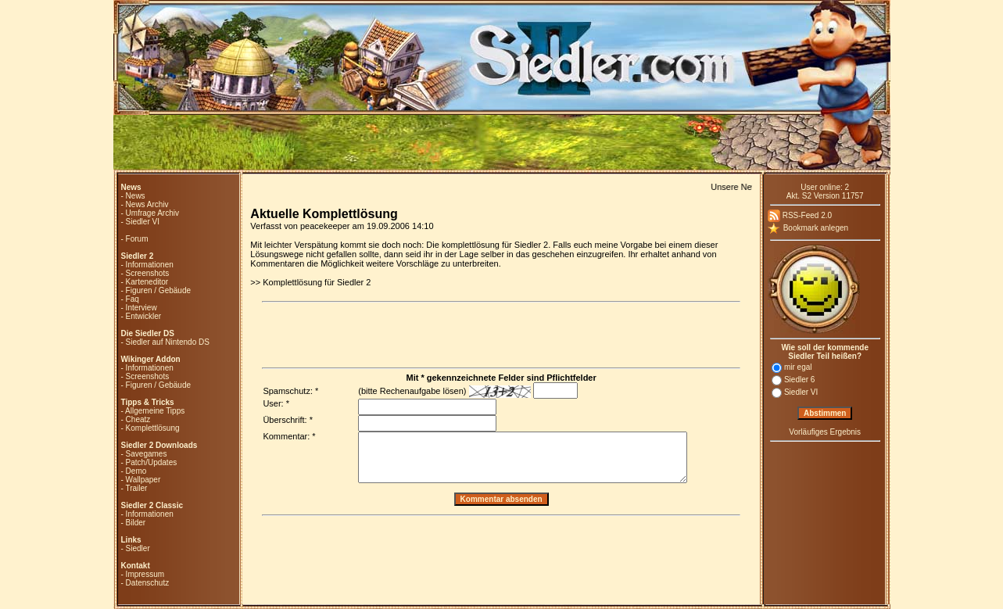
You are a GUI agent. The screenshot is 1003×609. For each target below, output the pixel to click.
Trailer (136, 488)
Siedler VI (142, 221)
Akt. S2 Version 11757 (825, 196)
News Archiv (147, 204)
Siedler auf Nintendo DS (168, 342)
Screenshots (148, 273)
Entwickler (144, 316)
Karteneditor (147, 282)
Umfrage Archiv (152, 213)
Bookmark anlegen (808, 228)
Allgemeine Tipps (154, 411)
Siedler (138, 548)
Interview (141, 307)
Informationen (150, 264)
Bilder (136, 522)
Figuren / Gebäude (158, 290)
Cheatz (138, 419)
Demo (136, 471)
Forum (137, 239)
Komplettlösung (153, 428)
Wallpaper (143, 479)
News (135, 196)
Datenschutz (148, 583)
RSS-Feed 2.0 (800, 215)
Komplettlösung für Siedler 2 (317, 282)
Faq (132, 299)
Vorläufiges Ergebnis (825, 432)
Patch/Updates (151, 462)
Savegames (146, 454)
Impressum (145, 574)
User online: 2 (825, 187)
